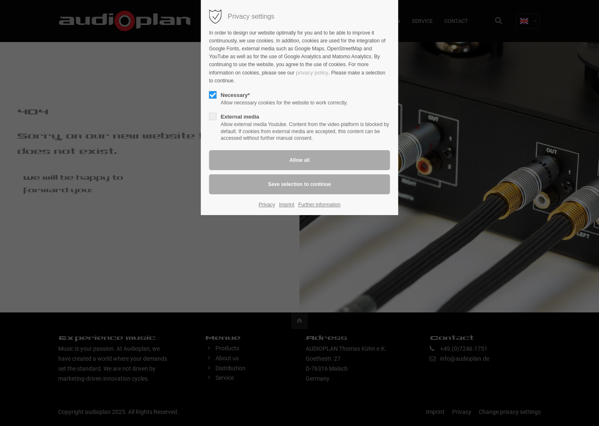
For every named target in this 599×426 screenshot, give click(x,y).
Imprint (287, 205)
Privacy (267, 205)
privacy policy (312, 72)
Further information (319, 205)
